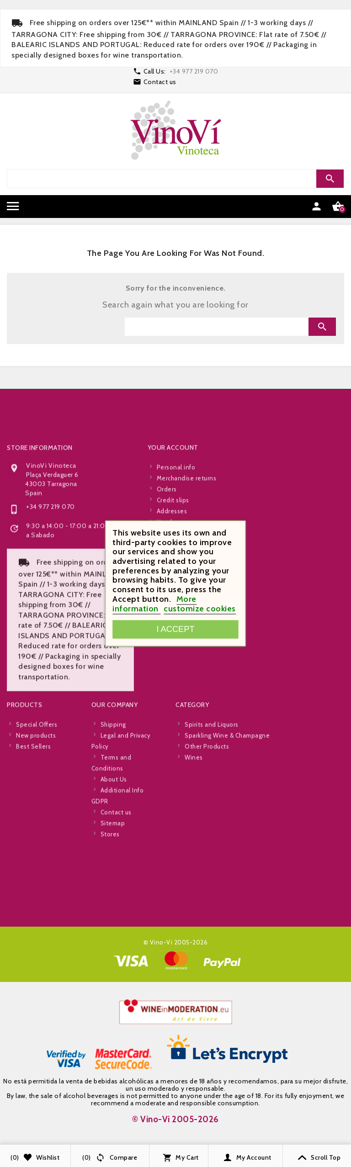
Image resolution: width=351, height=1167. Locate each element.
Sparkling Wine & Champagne (227, 897)
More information (154, 604)
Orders (167, 651)
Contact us (160, 82)
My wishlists (174, 695)
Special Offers (36, 886)
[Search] (216, 179)
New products (36, 897)
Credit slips (173, 662)
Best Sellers (33, 908)
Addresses (172, 673)
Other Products (207, 908)
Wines (194, 919)
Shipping (113, 886)
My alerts (170, 706)
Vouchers (170, 684)
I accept (175, 629)
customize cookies (200, 609)
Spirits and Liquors (212, 886)
